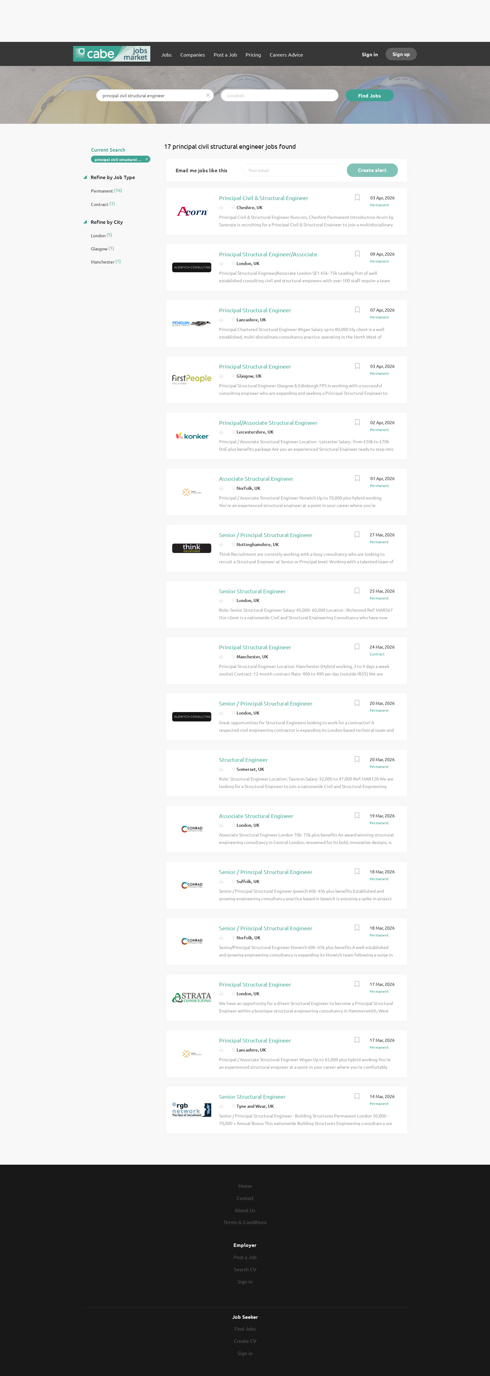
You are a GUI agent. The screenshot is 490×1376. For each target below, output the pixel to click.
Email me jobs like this (201, 170)
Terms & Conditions (245, 1222)
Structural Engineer (243, 759)
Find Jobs (369, 95)
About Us (245, 1210)
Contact (245, 1198)
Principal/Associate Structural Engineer (268, 422)
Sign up (401, 54)
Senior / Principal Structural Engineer (265, 534)
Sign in (370, 54)
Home (245, 1186)
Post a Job (245, 1257)
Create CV (245, 1341)
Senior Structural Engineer (252, 591)
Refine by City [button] (106, 221)
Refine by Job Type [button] (112, 176)
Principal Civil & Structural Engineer (263, 197)
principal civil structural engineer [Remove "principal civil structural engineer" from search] (123, 159)
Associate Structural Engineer (256, 478)
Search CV (245, 1269)
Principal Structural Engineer (255, 310)
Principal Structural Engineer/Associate (268, 254)
